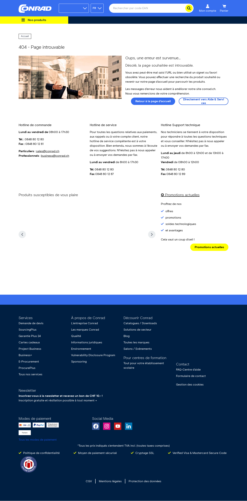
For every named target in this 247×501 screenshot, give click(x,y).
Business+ (25, 355)
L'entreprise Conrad (84, 323)
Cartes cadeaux (29, 342)
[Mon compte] (207, 8)
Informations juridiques (86, 342)
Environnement (81, 348)
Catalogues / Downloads (140, 323)
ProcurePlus (27, 368)
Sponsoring (79, 361)
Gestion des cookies (190, 384)
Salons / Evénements (138, 348)
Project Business (30, 348)
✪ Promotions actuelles (180, 195)
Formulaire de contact (191, 376)
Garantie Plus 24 (30, 336)
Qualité (76, 336)
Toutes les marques (136, 342)
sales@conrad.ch (47, 151)
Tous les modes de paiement (38, 439)
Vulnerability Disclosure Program (93, 355)
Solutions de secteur (137, 329)
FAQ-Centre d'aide (188, 369)
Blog (127, 336)
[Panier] (224, 8)
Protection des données (145, 481)
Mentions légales (110, 481)
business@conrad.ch (55, 155)
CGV (89, 481)
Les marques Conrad (85, 329)
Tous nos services (30, 374)
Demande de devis (31, 323)
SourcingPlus (27, 329)
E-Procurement (29, 361)
